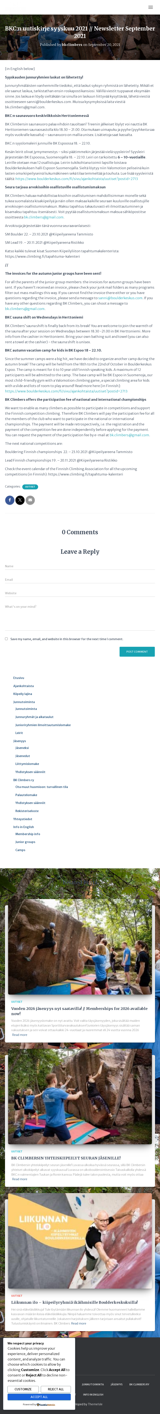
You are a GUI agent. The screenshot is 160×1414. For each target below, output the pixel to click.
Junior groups (25, 842)
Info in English (23, 827)
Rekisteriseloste (27, 811)
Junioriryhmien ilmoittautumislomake (43, 725)
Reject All (56, 1389)
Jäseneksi (22, 748)
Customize (23, 1389)
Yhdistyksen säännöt (30, 772)
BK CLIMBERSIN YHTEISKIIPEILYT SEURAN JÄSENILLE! (66, 1158)
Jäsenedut (22, 756)
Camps (20, 850)
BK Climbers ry (23, 780)
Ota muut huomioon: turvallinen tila (41, 787)
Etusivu (18, 678)
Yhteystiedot (22, 819)
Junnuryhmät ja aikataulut (34, 717)
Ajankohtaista (23, 686)
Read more (19, 1035)
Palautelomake (26, 795)
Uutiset (30, 486)
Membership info (27, 834)
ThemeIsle (95, 1404)
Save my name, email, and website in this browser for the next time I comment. (66, 639)
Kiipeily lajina (22, 694)
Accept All (39, 1397)
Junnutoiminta (24, 702)
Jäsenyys (19, 741)
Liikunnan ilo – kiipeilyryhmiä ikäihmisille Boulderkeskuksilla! (74, 1302)
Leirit (19, 733)
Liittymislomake (27, 764)
